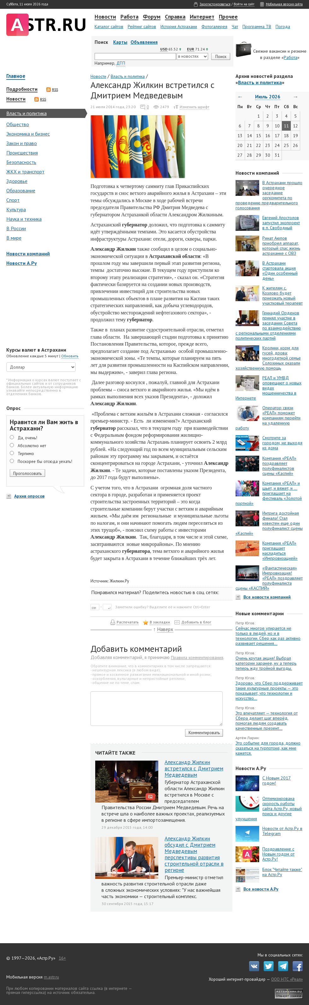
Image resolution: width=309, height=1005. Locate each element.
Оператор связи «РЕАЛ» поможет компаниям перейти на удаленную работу (268, 418)
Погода (283, 26)
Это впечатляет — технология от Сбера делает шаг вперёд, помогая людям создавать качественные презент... (267, 720)
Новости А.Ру (21, 263)
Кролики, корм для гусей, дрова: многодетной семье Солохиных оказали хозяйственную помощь (268, 358)
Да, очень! (27, 438)
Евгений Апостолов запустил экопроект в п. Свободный (281, 223)
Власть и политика (26, 113)
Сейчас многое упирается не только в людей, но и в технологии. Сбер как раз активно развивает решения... (268, 635)
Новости (105, 17)
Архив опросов (29, 496)
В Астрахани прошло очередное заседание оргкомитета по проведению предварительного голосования (269, 195)
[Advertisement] (44, 307)
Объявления (144, 42)
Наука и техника (24, 219)
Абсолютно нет (32, 445)
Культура (16, 209)
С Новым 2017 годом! (276, 780)
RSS (52, 89)
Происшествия (22, 152)
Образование (20, 190)
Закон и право (21, 143)
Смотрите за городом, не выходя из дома (282, 443)
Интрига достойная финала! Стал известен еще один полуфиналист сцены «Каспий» (269, 523)
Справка (175, 17)
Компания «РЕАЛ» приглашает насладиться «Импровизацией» (280, 550)
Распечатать (128, 622)
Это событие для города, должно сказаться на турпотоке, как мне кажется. (268, 748)
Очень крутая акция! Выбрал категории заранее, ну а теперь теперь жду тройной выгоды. (266, 663)
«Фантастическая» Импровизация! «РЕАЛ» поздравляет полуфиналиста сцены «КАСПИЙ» (269, 578)
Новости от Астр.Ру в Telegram (282, 831)
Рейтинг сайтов (142, 26)
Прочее (228, 17)
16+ (62, 958)
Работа (129, 17)
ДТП (120, 63)
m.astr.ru (51, 977)
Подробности (22, 89)
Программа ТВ (256, 26)
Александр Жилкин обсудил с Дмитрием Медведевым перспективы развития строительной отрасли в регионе (194, 854)
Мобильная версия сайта (284, 4)
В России (16, 228)
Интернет (202, 17)
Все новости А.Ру (260, 889)
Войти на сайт (244, 4)
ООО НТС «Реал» (287, 979)
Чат (235, 26)
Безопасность (21, 162)
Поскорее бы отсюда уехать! (45, 461)
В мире (13, 238)
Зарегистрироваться (215, 4)
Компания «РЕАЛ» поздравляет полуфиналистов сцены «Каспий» (279, 465)
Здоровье (16, 181)
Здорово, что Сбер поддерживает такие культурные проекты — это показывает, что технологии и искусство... (269, 690)
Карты (120, 42)
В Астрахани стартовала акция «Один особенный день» (280, 270)
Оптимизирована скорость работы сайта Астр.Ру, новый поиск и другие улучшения (269, 808)
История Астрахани (178, 26)
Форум (151, 17)
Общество (17, 124)
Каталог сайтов (109, 26)
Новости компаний (28, 253)
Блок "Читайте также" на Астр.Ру (282, 872)
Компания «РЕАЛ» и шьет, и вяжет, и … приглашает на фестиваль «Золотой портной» (269, 493)
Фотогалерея (214, 26)
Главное (15, 76)
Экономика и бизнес (28, 134)
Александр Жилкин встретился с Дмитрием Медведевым (194, 768)
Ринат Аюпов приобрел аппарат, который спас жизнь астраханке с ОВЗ (281, 245)
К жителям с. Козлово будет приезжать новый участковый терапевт (282, 295)
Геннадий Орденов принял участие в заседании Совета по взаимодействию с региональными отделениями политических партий (268, 325)
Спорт (13, 200)
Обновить (70, 356)
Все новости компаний (267, 597)
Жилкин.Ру (119, 581)
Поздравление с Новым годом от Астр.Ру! (278, 854)
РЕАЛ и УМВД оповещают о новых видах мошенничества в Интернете (268, 388)
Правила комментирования (197, 657)
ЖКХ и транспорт (25, 171)
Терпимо (26, 453)
